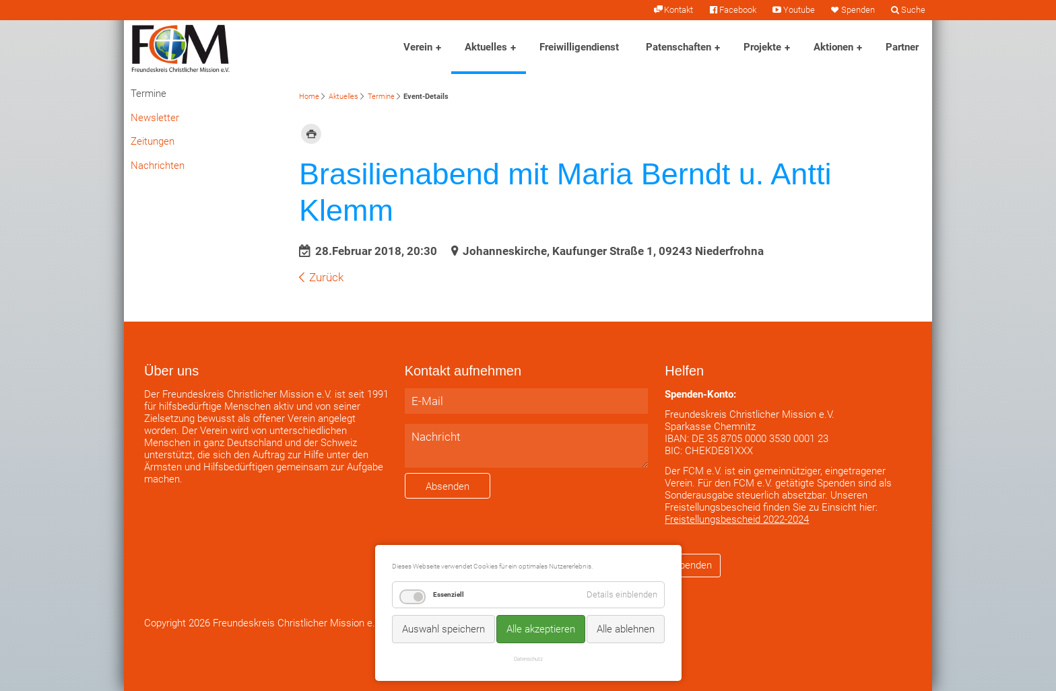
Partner (902, 47)
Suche (913, 10)
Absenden (447, 486)
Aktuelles (486, 47)
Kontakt (678, 10)
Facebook (737, 10)
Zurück (326, 277)
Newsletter (155, 118)
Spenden (858, 10)
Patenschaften (678, 47)
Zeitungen (152, 141)
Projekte (762, 47)
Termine (381, 96)
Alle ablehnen (626, 629)
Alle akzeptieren (540, 629)
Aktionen (833, 47)
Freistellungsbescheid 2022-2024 (737, 519)
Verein (417, 47)
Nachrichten (158, 165)
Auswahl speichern (443, 629)
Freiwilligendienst (579, 47)
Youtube (799, 10)
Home (309, 96)
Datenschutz (528, 658)
